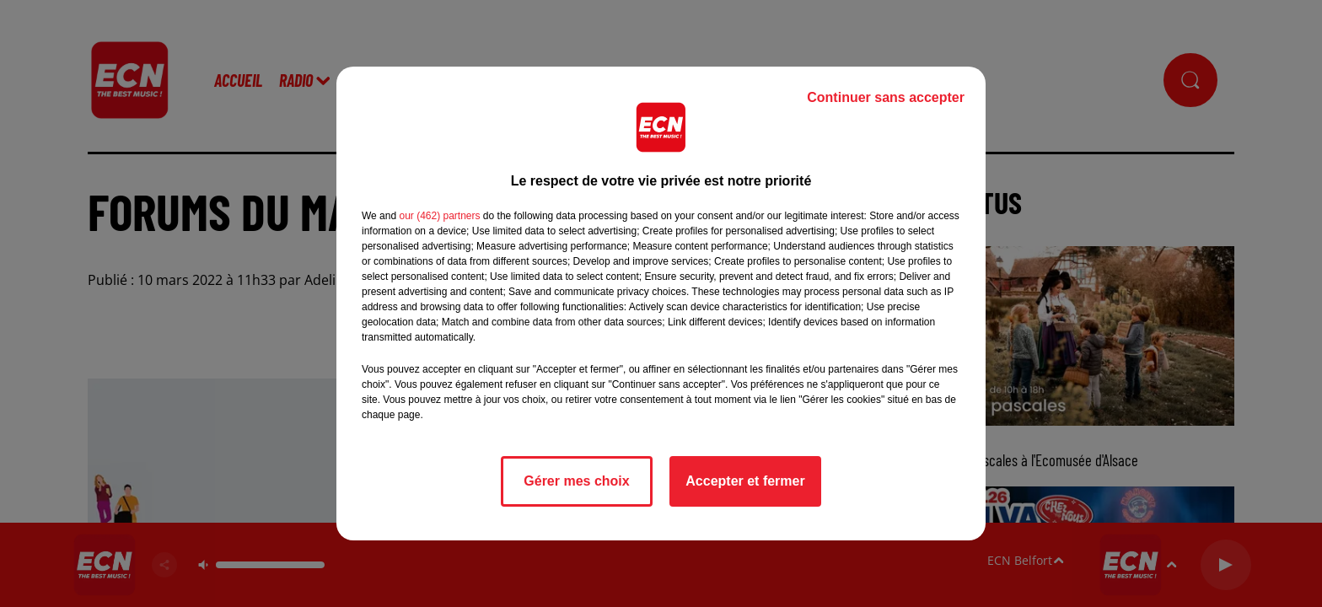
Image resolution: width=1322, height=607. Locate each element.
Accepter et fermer (744, 481)
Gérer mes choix (576, 481)
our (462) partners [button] (439, 216)
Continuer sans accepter (886, 97)
